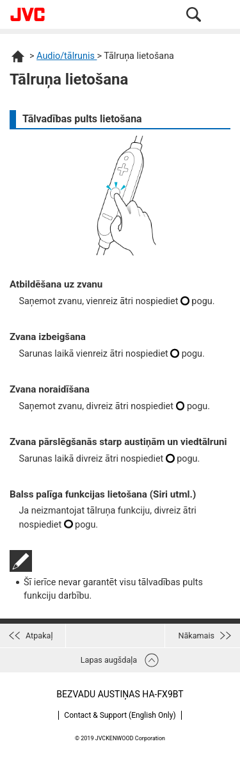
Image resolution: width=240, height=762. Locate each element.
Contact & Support (119, 715)
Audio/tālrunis (66, 56)
